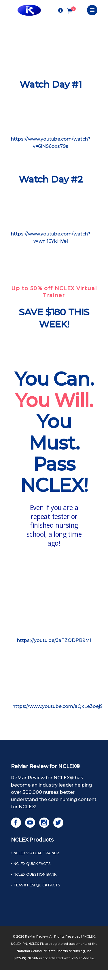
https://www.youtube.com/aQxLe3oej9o (59, 706)
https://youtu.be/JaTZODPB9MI (54, 640)
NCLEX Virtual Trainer (36, 853)
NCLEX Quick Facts (32, 864)
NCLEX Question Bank (35, 874)
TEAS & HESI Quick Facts (37, 885)
